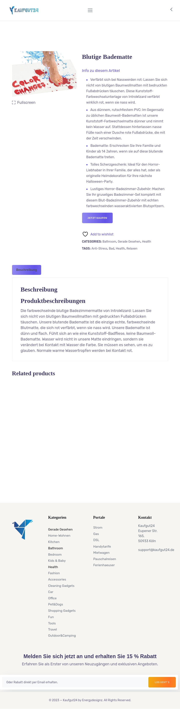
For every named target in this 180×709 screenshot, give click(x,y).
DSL (96, 540)
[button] (101, 70)
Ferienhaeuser (104, 565)
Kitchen (54, 542)
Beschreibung (26, 270)
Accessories (57, 579)
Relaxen (131, 248)
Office (52, 598)
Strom (97, 527)
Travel (52, 629)
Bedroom (55, 554)
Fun (51, 617)
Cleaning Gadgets (61, 585)
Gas (96, 534)
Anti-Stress (99, 248)
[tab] (26, 270)
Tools (52, 623)
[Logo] (24, 10)
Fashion (54, 573)
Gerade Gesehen (129, 241)
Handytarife (102, 546)
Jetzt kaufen (97, 217)
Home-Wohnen (59, 535)
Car (50, 592)
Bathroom (109, 241)
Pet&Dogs (55, 604)
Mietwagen (101, 552)
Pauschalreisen (104, 559)
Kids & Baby (57, 560)
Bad (111, 248)
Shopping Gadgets (62, 610)
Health (146, 241)
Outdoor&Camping (62, 635)
